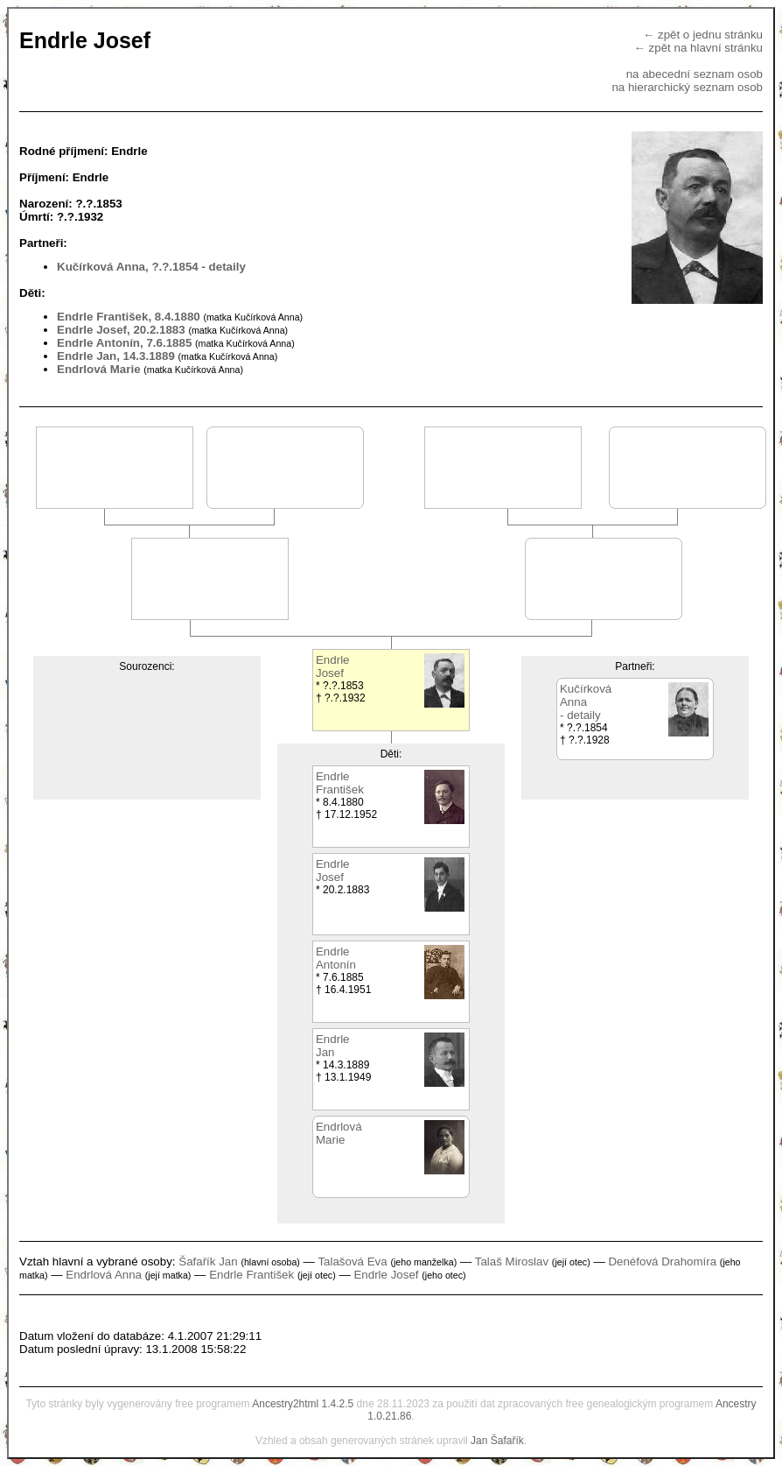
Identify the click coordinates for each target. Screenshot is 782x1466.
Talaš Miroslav (511, 1261)
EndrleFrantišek (340, 783)
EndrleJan (333, 1046)
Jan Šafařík (497, 1440)
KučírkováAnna (585, 695)
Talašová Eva (352, 1261)
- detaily (223, 266)
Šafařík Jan (207, 1261)
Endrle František (251, 1274)
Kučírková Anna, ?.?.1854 (128, 266)
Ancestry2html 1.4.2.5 (302, 1404)
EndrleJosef (333, 666)
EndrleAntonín (336, 958)
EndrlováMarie (339, 1133)
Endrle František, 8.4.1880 (128, 316)
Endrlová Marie (99, 369)
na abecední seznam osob (694, 74)
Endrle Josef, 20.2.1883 (121, 329)
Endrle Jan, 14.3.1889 (116, 356)
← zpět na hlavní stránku (698, 47)
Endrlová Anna (104, 1274)
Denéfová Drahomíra (662, 1261)
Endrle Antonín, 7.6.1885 (124, 342)
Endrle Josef (385, 1274)
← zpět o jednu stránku (703, 34)
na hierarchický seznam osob (687, 87)
